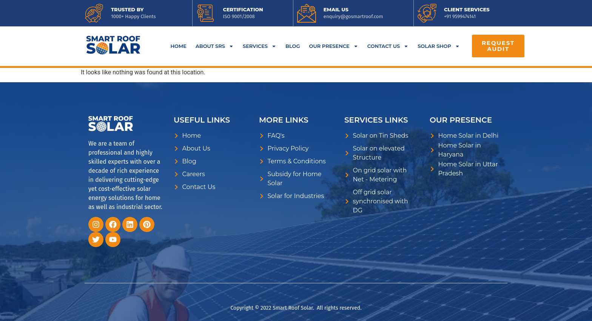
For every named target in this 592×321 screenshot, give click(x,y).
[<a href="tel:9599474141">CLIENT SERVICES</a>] (427, 13)
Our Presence (333, 46)
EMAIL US (336, 9)
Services (259, 46)
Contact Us (388, 46)
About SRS (215, 46)
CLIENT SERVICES (467, 9)
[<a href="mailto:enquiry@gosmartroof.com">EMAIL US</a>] (306, 13)
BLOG (292, 46)
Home (178, 46)
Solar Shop (439, 46)
